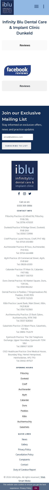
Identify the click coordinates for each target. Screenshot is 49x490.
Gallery (24, 444)
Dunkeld (24, 378)
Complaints (24, 459)
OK (35, 488)
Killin (24, 416)
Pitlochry (24, 373)
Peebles (24, 411)
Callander (24, 400)
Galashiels (24, 427)
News (24, 439)
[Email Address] (17, 137)
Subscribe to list (16, 146)
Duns (24, 405)
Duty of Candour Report (24, 469)
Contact (24, 464)
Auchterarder (25, 389)
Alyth (24, 394)
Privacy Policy (24, 449)
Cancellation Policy (24, 454)
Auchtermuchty (24, 421)
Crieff (24, 384)
